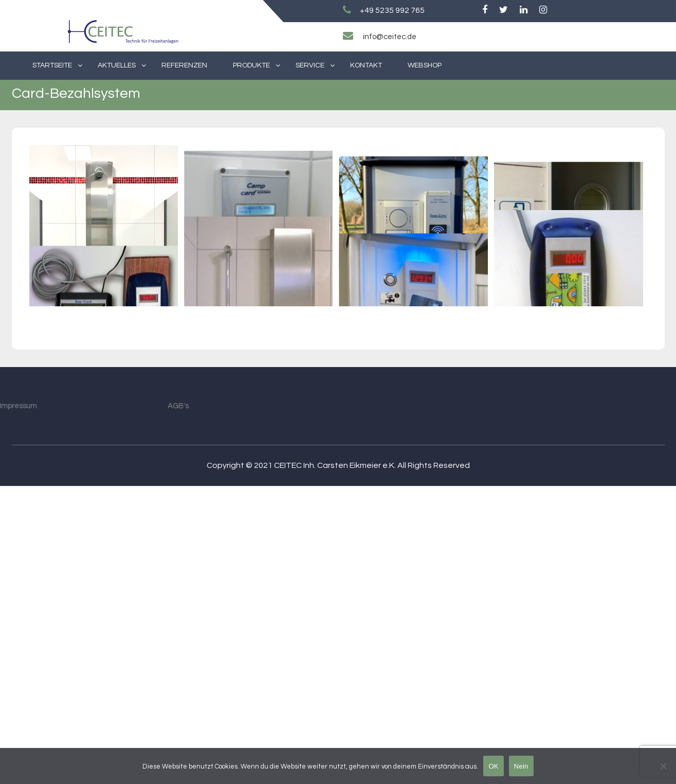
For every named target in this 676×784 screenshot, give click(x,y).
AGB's (113, 704)
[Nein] (663, 766)
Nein (521, 766)
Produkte (251, 65)
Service (310, 65)
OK (493, 766)
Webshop (425, 65)
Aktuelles (117, 65)
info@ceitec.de (389, 37)
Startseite (52, 65)
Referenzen (184, 65)
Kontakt (366, 65)
